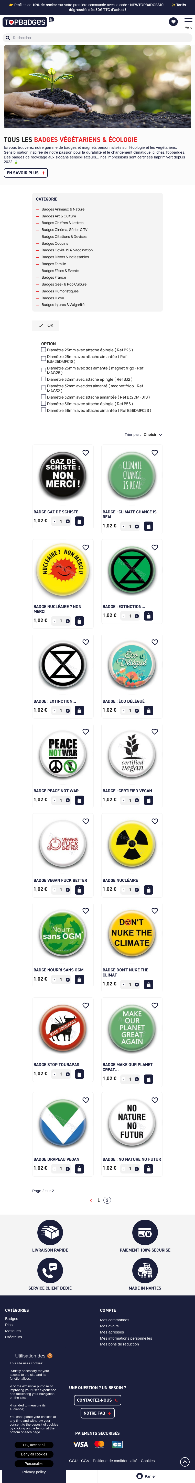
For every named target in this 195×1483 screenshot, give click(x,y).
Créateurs (13, 1337)
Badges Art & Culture (59, 216)
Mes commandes (114, 1320)
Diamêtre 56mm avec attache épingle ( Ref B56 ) (90, 404)
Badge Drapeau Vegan (56, 1159)
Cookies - (149, 1461)
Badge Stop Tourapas (56, 1064)
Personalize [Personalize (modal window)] (34, 1464)
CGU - (75, 1461)
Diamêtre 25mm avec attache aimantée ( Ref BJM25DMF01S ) (86, 359)
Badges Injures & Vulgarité (63, 304)
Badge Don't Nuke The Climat (125, 972)
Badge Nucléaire (120, 880)
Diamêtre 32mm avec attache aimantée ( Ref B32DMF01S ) (98, 397)
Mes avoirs (109, 1326)
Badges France (54, 277)
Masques (13, 1331)
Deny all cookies (34, 1454)
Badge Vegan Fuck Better (60, 880)
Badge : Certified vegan (127, 791)
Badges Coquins (55, 243)
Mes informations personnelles (126, 1338)
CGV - (87, 1461)
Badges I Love (53, 298)
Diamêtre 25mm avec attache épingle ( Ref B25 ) (90, 350)
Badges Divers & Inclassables (65, 257)
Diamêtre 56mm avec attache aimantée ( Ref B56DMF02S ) (99, 410)
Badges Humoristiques (60, 291)
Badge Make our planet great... (128, 1067)
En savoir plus (23, 173)
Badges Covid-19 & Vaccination (67, 250)
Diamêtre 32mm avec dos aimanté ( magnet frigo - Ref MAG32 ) (95, 388)
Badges (11, 1318)
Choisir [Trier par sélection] (150, 434)
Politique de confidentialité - (117, 1461)
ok (45, 326)
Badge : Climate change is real (130, 514)
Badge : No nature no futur (132, 1159)
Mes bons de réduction (119, 1344)
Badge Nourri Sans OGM (58, 970)
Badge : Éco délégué (124, 701)
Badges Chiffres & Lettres (62, 222)
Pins (9, 1325)
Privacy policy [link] (34, 1472)
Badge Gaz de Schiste (56, 512)
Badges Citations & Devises (64, 236)
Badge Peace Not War (56, 791)
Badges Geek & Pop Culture (64, 284)
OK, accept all (34, 1445)
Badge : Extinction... (124, 606)
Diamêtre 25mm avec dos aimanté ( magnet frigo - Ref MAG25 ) (95, 371)
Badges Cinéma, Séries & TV (65, 229)
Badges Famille (54, 264)
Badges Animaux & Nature (63, 209)
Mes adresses (112, 1332)
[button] (97, 1400)
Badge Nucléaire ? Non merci (57, 609)
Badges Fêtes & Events (60, 270)
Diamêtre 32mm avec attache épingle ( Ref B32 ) (90, 379)
